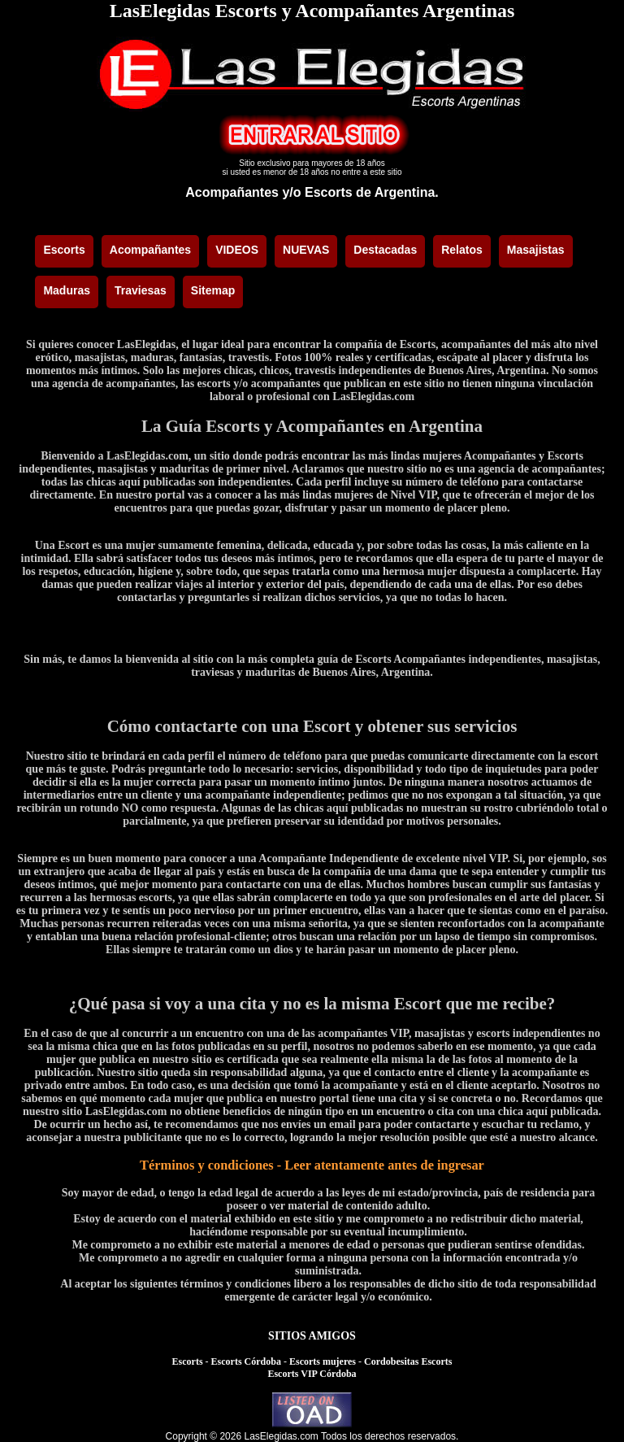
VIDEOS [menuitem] (236, 249)
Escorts (187, 1361)
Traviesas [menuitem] (141, 290)
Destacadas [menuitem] (385, 249)
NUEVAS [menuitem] (306, 249)
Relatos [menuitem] (462, 249)
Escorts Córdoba (246, 1361)
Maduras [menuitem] (66, 290)
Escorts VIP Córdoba (311, 1373)
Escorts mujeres (322, 1361)
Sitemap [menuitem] (213, 290)
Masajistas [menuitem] (536, 249)
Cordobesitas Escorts (408, 1361)
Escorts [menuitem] (63, 249)
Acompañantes (232, 192)
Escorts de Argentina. (372, 192)
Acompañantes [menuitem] (150, 249)
